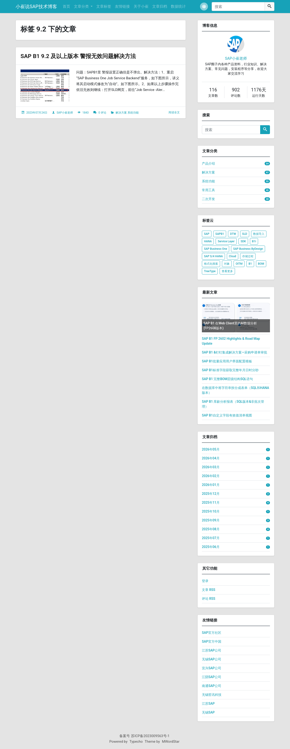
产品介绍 (208, 163)
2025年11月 (211, 502)
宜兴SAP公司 (211, 668)
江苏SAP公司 (211, 650)
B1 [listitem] (250, 263)
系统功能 (133, 112)
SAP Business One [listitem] (215, 248)
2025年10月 (211, 511)
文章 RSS (208, 590)
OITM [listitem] (239, 263)
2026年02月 (211, 476)
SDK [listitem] (243, 241)
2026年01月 (211, 485)
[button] (204, 6)
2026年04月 (211, 458)
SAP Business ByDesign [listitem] (248, 248)
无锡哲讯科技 (211, 695)
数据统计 (178, 6)
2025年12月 (211, 494)
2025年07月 (211, 538)
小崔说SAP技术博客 (36, 6)
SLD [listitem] (244, 234)
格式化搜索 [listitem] (211, 263)
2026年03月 (211, 467)
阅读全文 (174, 112)
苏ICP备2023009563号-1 (150, 736)
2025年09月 (211, 520)
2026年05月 (211, 449)
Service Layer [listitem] (226, 241)
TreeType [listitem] (210, 271)
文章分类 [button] (82, 6)
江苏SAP (208, 703)
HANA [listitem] (208, 241)
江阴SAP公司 (211, 677)
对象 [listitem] (227, 263)
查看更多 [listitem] (227, 271)
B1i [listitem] (254, 241)
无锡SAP (208, 712)
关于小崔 (141, 6)
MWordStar (171, 741)
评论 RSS (208, 598)
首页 (66, 6)
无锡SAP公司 (211, 659)
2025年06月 (211, 547)
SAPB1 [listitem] (219, 234)
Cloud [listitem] (232, 256)
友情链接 (122, 6)
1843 (85, 112)
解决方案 (121, 112)
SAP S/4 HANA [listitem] (213, 256)
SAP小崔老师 (65, 112)
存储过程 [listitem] (247, 256)
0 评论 (102, 112)
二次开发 (208, 199)
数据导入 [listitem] (258, 234)
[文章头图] (45, 85)
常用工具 (208, 190)
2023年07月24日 (36, 112)
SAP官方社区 (211, 633)
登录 (205, 581)
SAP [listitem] (206, 234)
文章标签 (103, 6)
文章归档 (159, 6)
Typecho (136, 741)
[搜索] (238, 6)
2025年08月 (211, 529)
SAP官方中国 (211, 641)
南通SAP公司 (211, 686)
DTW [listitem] (233, 234)
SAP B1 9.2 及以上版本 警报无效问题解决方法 (88, 56)
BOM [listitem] (261, 263)
